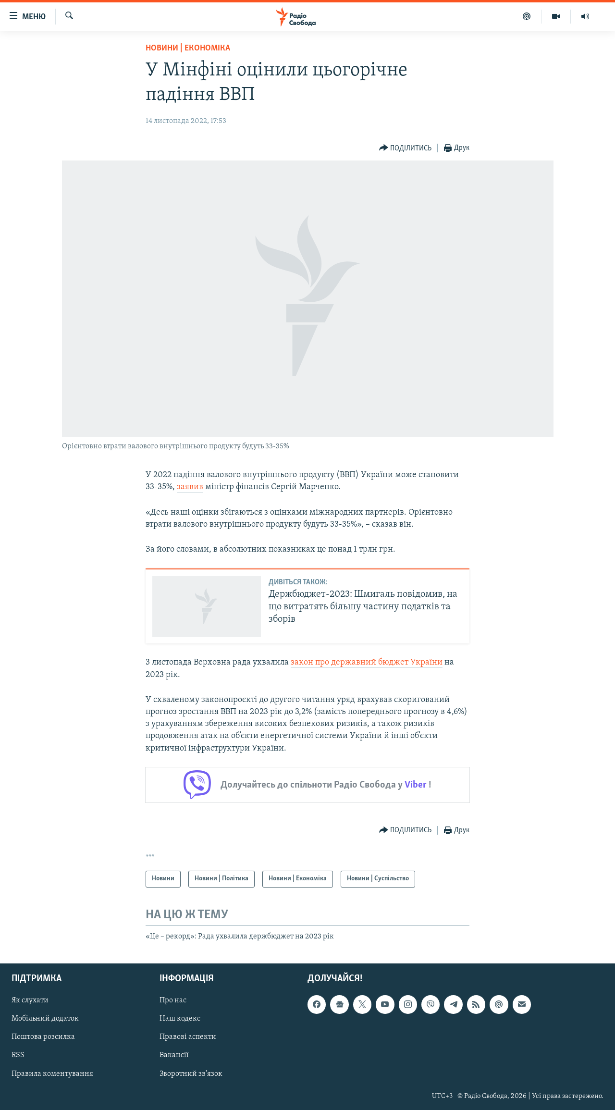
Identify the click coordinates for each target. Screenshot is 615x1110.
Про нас (173, 1001)
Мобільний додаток (45, 1019)
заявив (190, 487)
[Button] (405, 148)
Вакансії (174, 1056)
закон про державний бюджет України (367, 662)
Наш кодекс (180, 1019)
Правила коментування (52, 1074)
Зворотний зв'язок (191, 1074)
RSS (18, 1056)
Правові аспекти (188, 1037)
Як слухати (30, 1001)
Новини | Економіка (188, 48)
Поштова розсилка (43, 1037)
